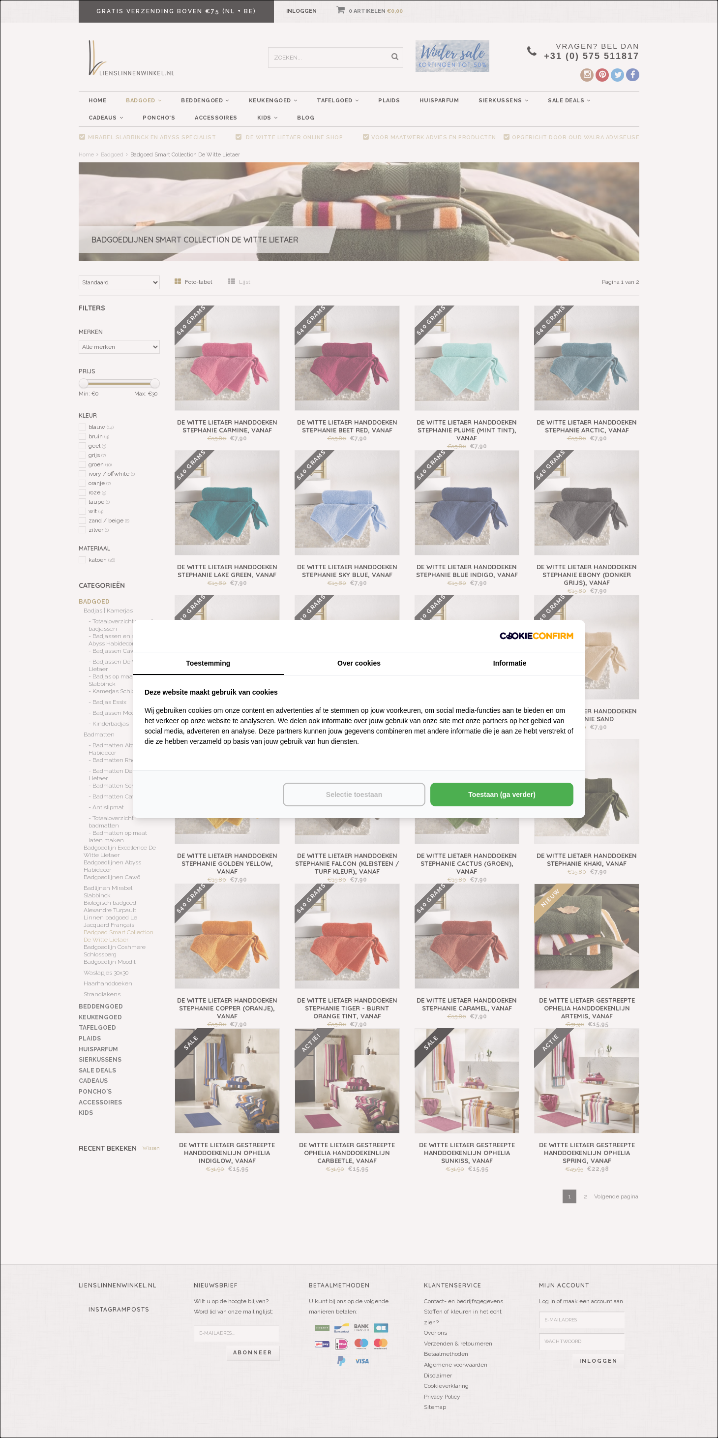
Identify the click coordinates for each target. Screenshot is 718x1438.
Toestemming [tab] (208, 663)
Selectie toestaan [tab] (354, 794)
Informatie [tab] (510, 663)
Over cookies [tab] (359, 663)
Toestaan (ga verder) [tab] (502, 794)
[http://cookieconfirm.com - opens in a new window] (536, 636)
